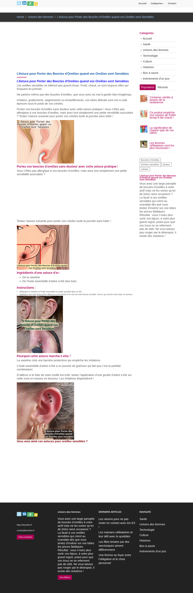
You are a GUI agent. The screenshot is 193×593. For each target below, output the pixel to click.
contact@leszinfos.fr (25, 530)
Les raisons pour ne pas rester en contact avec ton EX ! (117, 523)
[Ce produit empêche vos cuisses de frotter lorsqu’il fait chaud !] (143, 113)
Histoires (147, 67)
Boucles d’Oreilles (150, 160)
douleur (166, 164)
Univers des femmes (155, 50)
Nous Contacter (25, 537)
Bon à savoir (150, 72)
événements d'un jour (155, 78)
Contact (172, 6)
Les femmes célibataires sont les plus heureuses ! (162, 145)
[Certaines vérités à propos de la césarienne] (143, 98)
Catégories (157, 6)
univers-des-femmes (40, 16)
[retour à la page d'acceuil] (27, 6)
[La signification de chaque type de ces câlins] (143, 128)
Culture (146, 61)
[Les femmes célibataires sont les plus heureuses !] (143, 143)
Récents (163, 87)
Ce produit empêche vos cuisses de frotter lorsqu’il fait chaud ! (163, 115)
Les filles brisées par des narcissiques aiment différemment (114, 545)
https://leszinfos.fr (24, 525)
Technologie (149, 55)
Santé (145, 44)
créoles (144, 169)
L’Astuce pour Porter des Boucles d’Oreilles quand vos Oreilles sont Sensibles (105, 16)
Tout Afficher (65, 577)
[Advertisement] (76, 51)
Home (20, 16)
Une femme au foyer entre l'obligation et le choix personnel (115, 559)
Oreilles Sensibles (150, 164)
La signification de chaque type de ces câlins (162, 130)
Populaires (147, 87)
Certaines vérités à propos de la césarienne (161, 100)
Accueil (143, 6)
